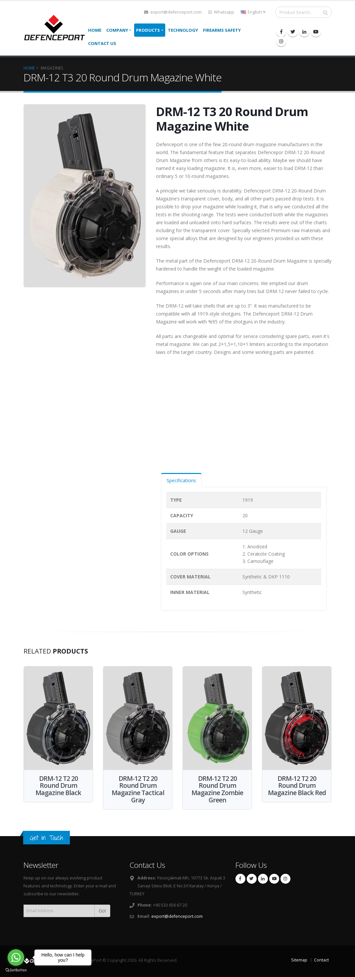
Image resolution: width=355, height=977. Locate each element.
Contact (321, 960)
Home (94, 30)
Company (117, 30)
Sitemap (299, 960)
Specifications (181, 480)
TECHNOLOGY (183, 30)
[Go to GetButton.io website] (15, 970)
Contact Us (102, 43)
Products (148, 30)
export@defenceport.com (173, 12)
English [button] (253, 12)
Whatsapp (221, 12)
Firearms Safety (222, 30)
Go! (102, 911)
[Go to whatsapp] (16, 957)
